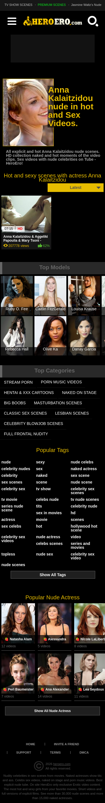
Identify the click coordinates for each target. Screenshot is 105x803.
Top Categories (54, 370)
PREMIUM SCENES (52, 4)
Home (30, 744)
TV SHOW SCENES (18, 4)
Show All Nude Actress (52, 711)
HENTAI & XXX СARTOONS (29, 392)
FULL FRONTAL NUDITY (26, 434)
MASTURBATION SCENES (58, 403)
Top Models (54, 267)
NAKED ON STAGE (79, 392)
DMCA (84, 752)
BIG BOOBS (15, 403)
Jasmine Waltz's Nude (86, 4)
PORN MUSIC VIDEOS (61, 382)
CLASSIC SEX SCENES (25, 413)
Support (23, 752)
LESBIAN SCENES (72, 413)
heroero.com (62, 764)
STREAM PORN (18, 382)
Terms (55, 752)
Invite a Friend (66, 744)
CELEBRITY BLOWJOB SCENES (33, 423)
